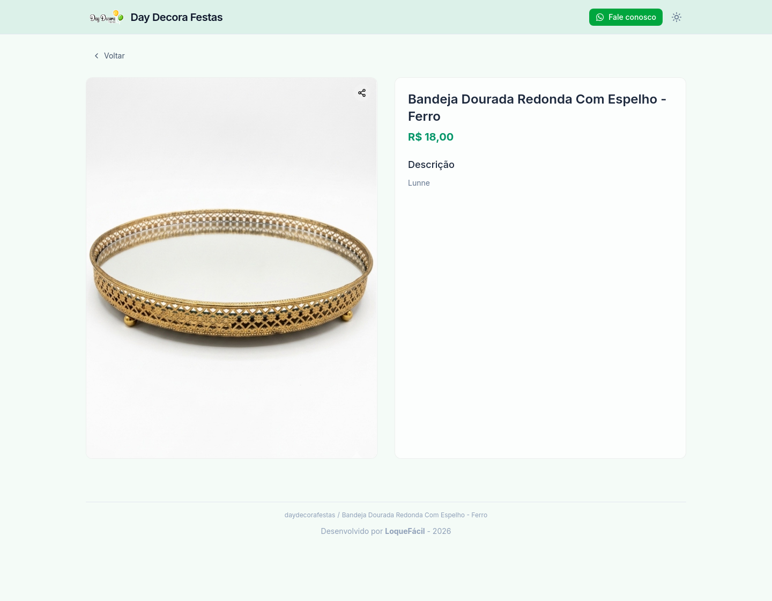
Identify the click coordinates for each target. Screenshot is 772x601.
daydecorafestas (310, 515)
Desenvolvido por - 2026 (386, 531)
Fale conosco (626, 16)
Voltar (108, 55)
